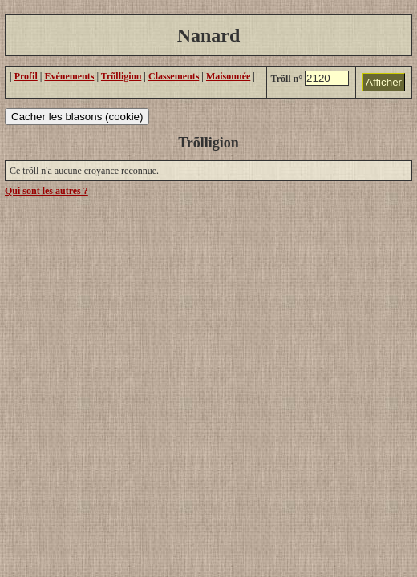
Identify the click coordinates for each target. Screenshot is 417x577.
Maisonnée (228, 76)
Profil (26, 76)
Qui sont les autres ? (46, 190)
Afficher (384, 82)
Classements (173, 76)
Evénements (69, 76)
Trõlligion (121, 76)
